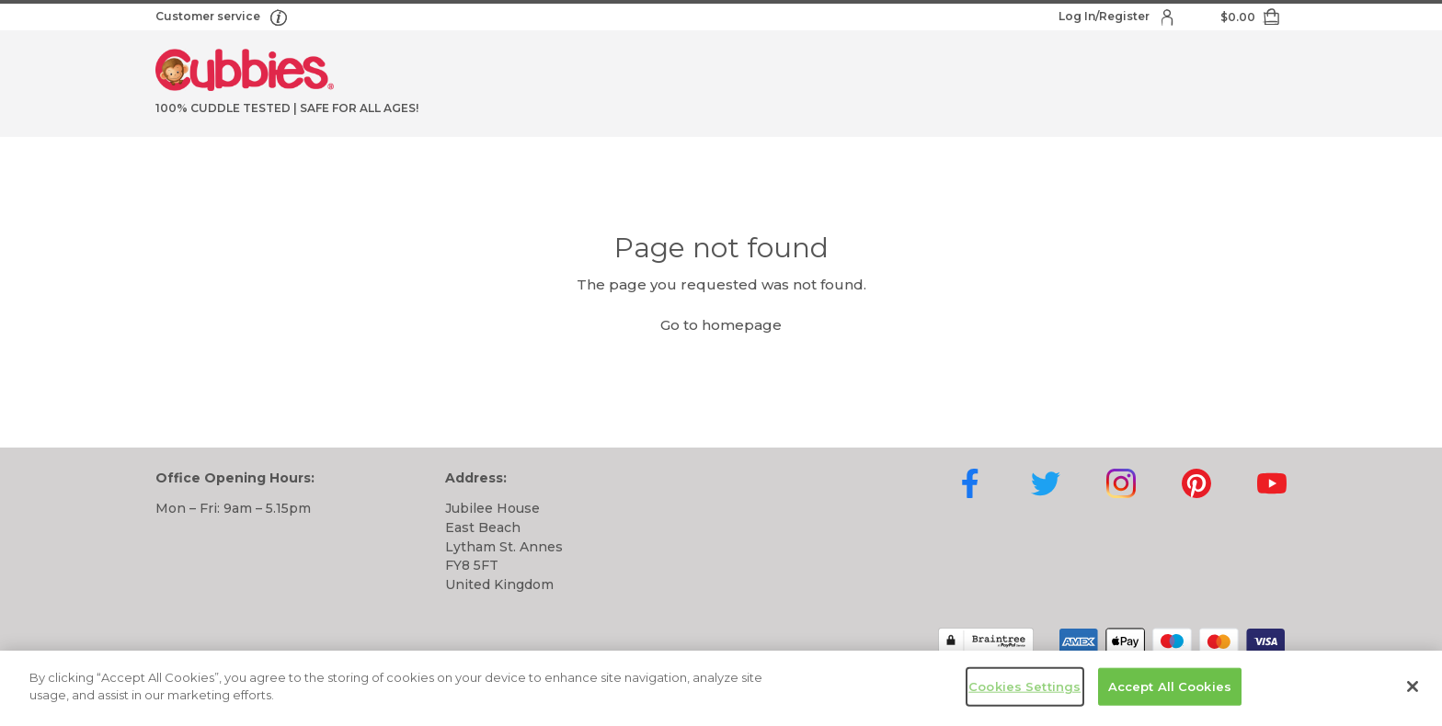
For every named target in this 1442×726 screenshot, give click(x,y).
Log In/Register (1105, 16)
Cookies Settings (1024, 689)
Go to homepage (721, 325)
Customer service (209, 16)
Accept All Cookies (1169, 689)
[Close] (1412, 690)
